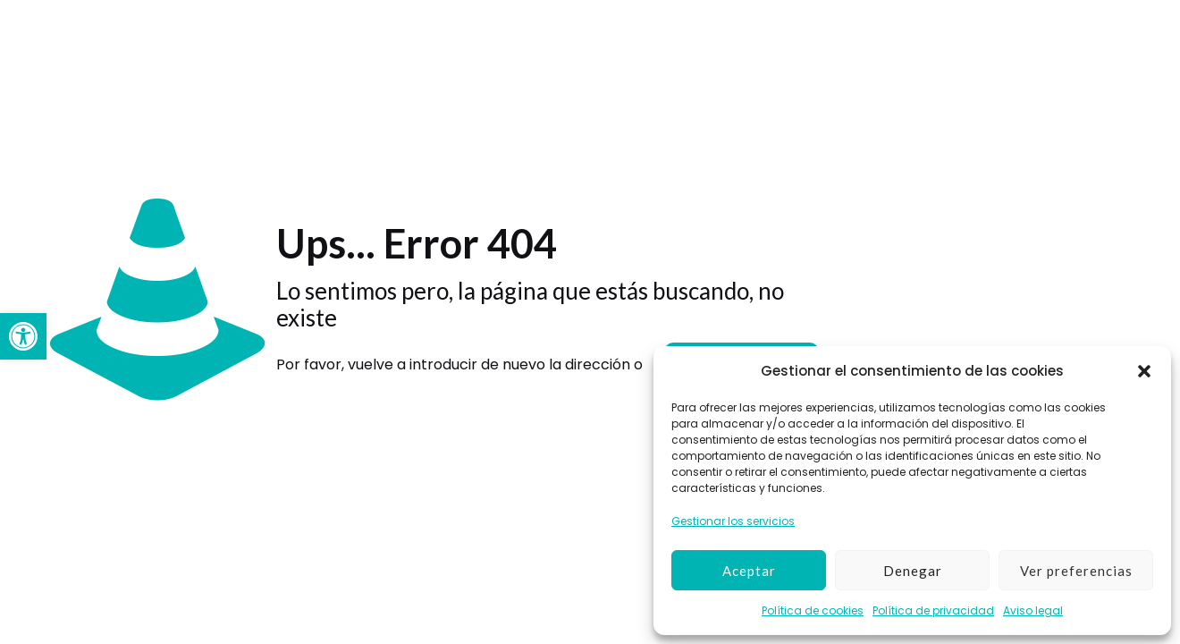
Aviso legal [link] (1033, 610)
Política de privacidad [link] (933, 610)
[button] (1144, 371)
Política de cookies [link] (813, 610)
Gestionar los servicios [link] (733, 521)
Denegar (912, 571)
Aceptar (749, 571)
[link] (23, 336)
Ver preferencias (1076, 571)
